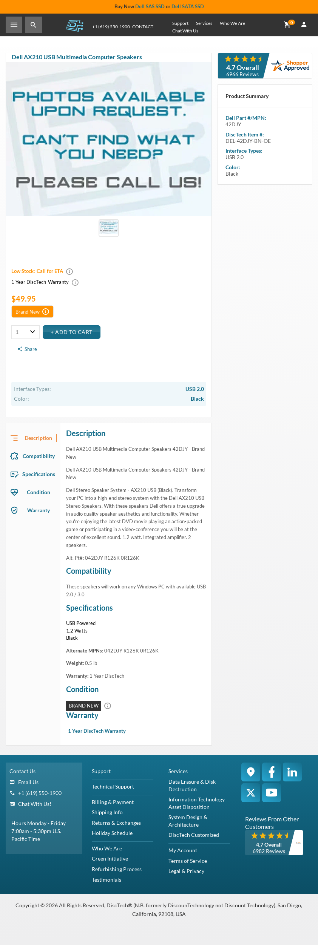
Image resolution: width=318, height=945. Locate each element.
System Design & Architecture (187, 821)
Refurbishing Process (117, 869)
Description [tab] (38, 438)
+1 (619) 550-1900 (40, 793)
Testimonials (106, 879)
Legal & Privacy (186, 871)
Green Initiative (110, 858)
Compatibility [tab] (39, 456)
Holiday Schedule (112, 833)
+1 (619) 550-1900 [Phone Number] (111, 26)
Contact (142, 26)
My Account (182, 850)
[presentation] (33, 438)
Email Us (28, 782)
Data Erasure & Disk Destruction (192, 785)
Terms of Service (187, 861)
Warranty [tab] (38, 510)
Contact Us (22, 771)
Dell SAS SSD (150, 6)
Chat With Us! (34, 804)
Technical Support (113, 786)
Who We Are (232, 23)
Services (204, 23)
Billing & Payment (113, 802)
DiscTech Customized (193, 835)
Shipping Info (107, 812)
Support (180, 23)
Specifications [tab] (38, 474)
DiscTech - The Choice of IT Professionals (74, 25)
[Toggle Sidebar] (14, 25)
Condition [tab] (38, 492)
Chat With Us (185, 31)
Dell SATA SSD (187, 6)
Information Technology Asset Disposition (196, 803)
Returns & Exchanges (116, 822)
